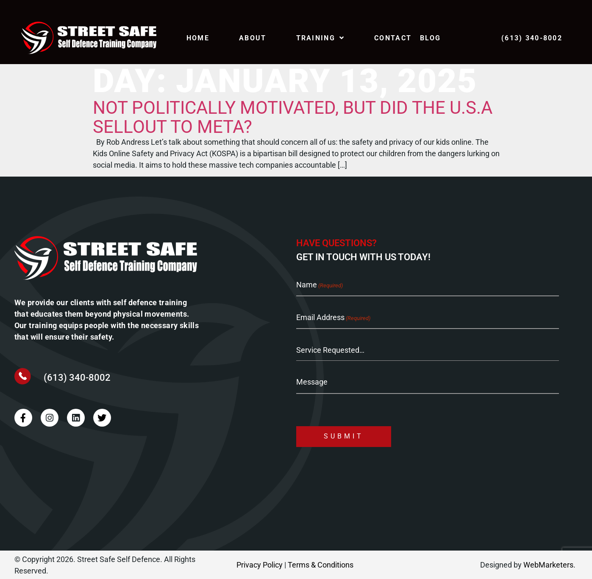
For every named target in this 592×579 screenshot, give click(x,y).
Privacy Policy (259, 564)
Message (312, 381)
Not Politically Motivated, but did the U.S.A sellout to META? (292, 117)
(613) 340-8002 (77, 377)
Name (319, 285)
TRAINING (320, 37)
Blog (430, 38)
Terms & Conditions (320, 564)
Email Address (333, 317)
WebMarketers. (549, 564)
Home (197, 38)
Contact (392, 38)
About (252, 38)
